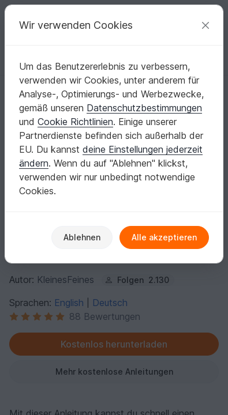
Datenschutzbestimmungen (144, 108)
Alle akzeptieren (164, 237)
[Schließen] (205, 25)
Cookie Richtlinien (75, 121)
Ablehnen (81, 237)
